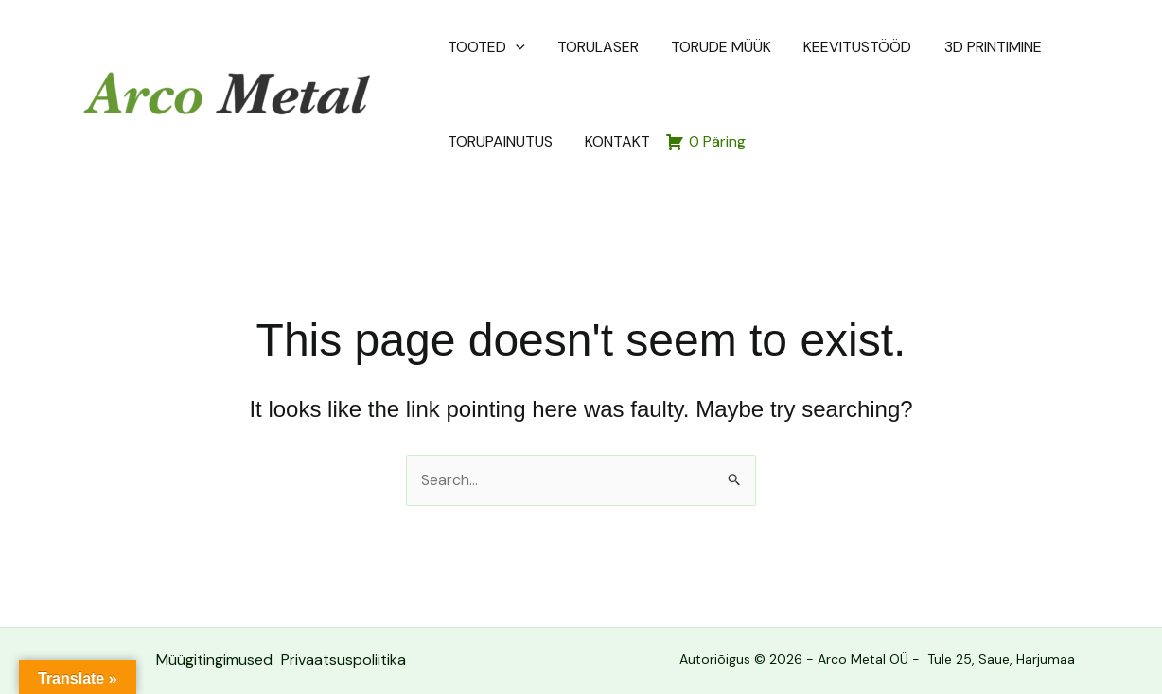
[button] (512, 47)
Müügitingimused (213, 659)
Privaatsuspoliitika (343, 659)
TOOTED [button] (483, 47)
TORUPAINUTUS (1042, 47)
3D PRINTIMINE (925, 47)
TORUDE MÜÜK (686, 47)
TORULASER (579, 47)
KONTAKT (477, 141)
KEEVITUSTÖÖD (806, 47)
